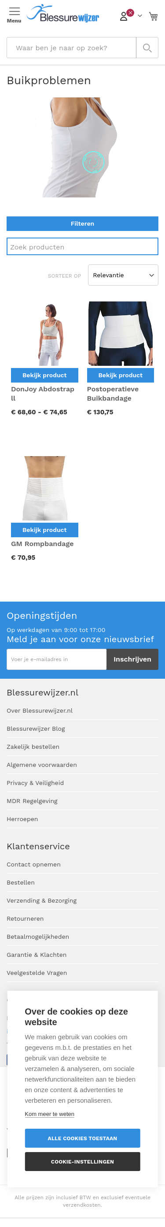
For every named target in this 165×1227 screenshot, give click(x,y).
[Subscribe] (132, 659)
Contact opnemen (34, 864)
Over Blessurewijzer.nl (40, 710)
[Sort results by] (123, 275)
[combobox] (82, 47)
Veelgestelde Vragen (37, 972)
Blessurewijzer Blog (36, 728)
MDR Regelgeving (32, 800)
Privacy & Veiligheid (35, 782)
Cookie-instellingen (82, 1162)
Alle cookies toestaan (82, 1138)
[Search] (82, 246)
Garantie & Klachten (36, 954)
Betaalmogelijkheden (38, 936)
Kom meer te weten (49, 1114)
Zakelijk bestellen (33, 746)
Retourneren (25, 918)
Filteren (82, 223)
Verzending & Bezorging (42, 900)
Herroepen (22, 818)
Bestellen (21, 882)
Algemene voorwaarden (42, 764)
